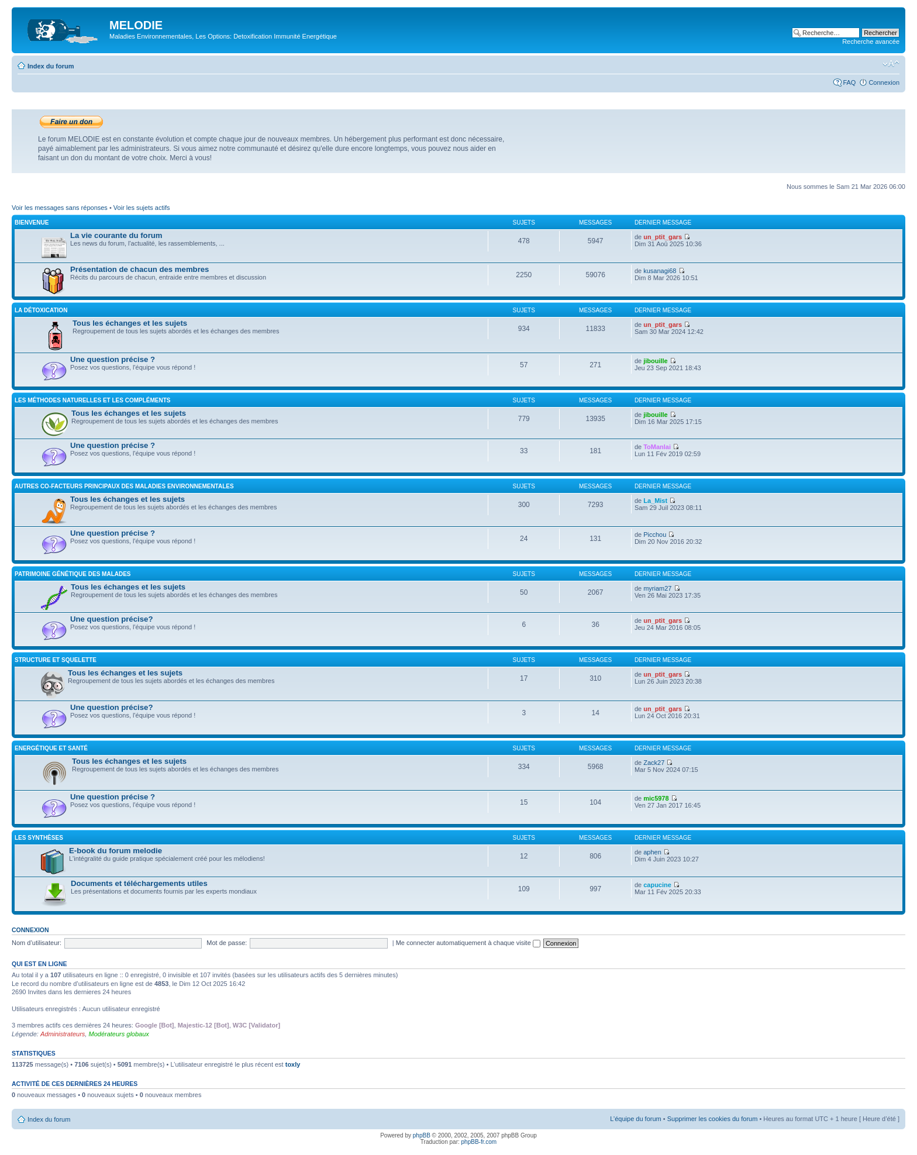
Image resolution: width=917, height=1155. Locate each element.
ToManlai (657, 446)
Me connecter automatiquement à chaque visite (468, 942)
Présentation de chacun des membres (139, 269)
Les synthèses (39, 838)
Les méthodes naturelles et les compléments (93, 400)
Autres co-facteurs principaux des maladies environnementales (124, 486)
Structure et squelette (55, 660)
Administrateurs (62, 1033)
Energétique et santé (51, 748)
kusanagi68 (659, 270)
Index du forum (50, 66)
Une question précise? (111, 619)
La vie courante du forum (116, 235)
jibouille (655, 360)
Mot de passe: (226, 942)
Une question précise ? (112, 359)
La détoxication (41, 310)
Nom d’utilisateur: (36, 942)
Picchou (654, 534)
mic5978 (655, 798)
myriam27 (657, 588)
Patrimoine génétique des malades (73, 574)
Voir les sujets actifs (141, 207)
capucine (657, 884)
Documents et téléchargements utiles (139, 883)
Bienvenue (32, 222)
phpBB (421, 1135)
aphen (652, 852)
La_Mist (655, 500)
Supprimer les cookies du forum (712, 1118)
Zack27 (653, 762)
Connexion (883, 82)
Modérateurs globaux (118, 1033)
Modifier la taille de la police (890, 63)
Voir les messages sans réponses (60, 207)
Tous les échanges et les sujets (130, 323)
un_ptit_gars (662, 236)
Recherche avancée (870, 41)
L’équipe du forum (635, 1118)
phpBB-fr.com (479, 1142)
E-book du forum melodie (115, 850)
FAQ (849, 82)
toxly (293, 1064)
